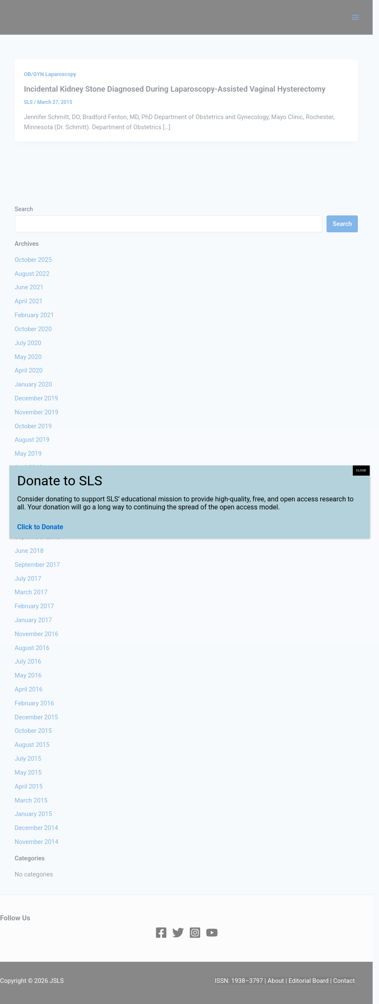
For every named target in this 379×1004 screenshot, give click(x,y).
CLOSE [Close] (361, 470)
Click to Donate (40, 527)
